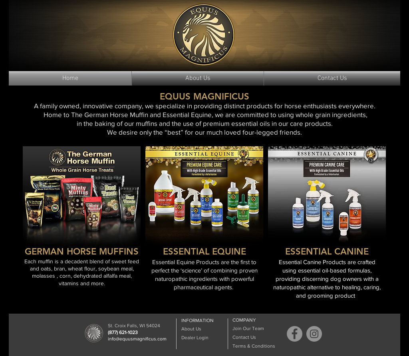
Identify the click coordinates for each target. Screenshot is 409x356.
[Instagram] (314, 334)
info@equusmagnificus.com (137, 339)
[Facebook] (294, 334)
